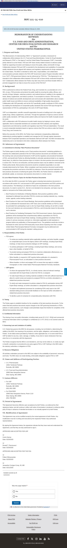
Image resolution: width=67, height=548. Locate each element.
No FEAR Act (33, 523)
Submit (16, 503)
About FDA (11, 519)
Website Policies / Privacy (33, 519)
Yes (17, 491)
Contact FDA (20, 538)
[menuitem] (33, 474)
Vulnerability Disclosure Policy (33, 528)
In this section (16, 10)
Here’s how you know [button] (32, 1)
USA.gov (55, 523)
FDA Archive (11, 515)
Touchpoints (46, 507)
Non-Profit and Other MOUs (10, 14)
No (17, 496)
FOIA (55, 515)
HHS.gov (55, 519)
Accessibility (11, 523)
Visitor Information (33, 515)
